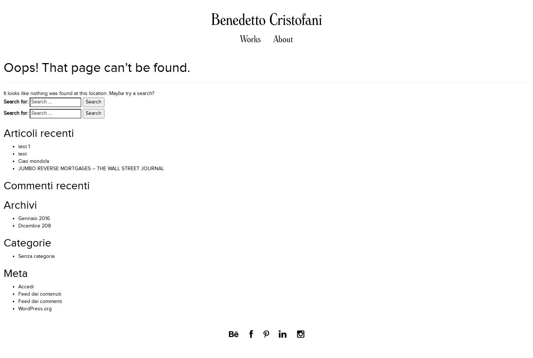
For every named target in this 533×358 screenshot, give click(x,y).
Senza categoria (36, 256)
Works (250, 39)
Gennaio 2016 (34, 219)
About (283, 39)
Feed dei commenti (40, 301)
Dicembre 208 (34, 226)
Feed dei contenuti (39, 294)
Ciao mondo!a (33, 161)
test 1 (24, 147)
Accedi (26, 287)
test (22, 154)
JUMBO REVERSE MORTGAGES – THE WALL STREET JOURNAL (91, 169)
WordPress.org (35, 309)
